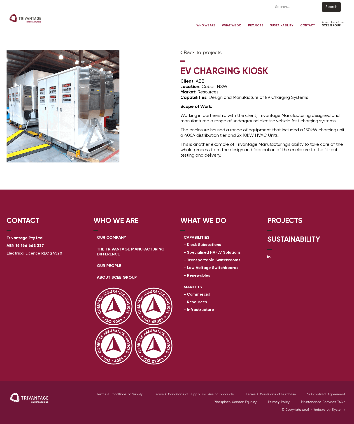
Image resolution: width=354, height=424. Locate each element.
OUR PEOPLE (109, 266)
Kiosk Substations (204, 245)
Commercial (198, 294)
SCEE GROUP (331, 25)
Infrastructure (200, 310)
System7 (338, 409)
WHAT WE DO (203, 221)
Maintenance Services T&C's (323, 402)
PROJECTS (284, 221)
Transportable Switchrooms (213, 260)
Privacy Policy (279, 402)
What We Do (231, 25)
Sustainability (281, 25)
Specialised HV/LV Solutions (214, 252)
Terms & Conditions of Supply (119, 394)
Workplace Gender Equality (235, 402)
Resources (197, 302)
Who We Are (205, 25)
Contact (307, 25)
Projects (255, 25)
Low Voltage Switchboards (212, 268)
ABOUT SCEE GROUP (117, 278)
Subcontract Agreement (326, 394)
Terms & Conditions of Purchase (271, 394)
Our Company (111, 238)
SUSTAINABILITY (293, 239)
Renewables (198, 275)
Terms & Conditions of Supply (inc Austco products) (194, 394)
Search (331, 7)
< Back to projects (201, 52)
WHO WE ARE (116, 221)
